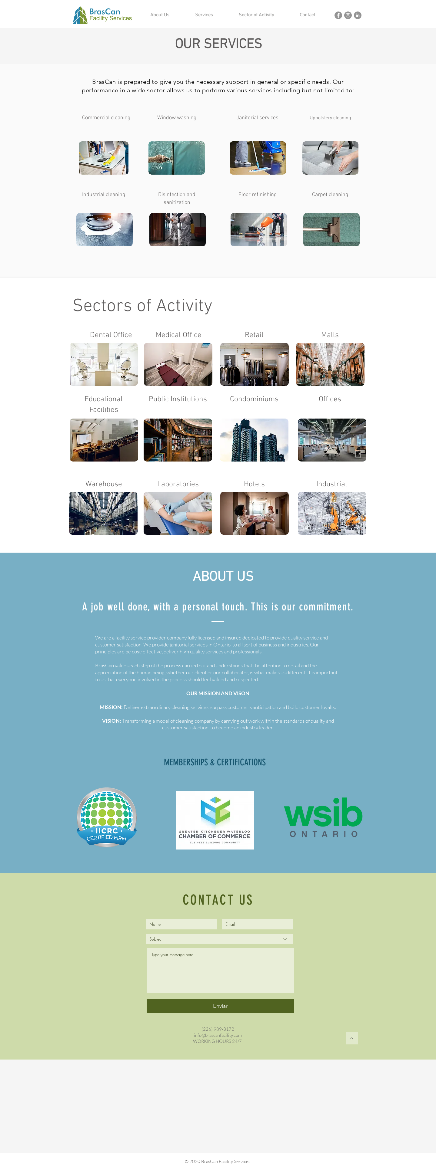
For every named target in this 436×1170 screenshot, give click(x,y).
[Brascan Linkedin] (357, 15)
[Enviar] (220, 1006)
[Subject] (219, 939)
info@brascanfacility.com (218, 1035)
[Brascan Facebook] (338, 15)
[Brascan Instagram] (348, 15)
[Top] (352, 1038)
